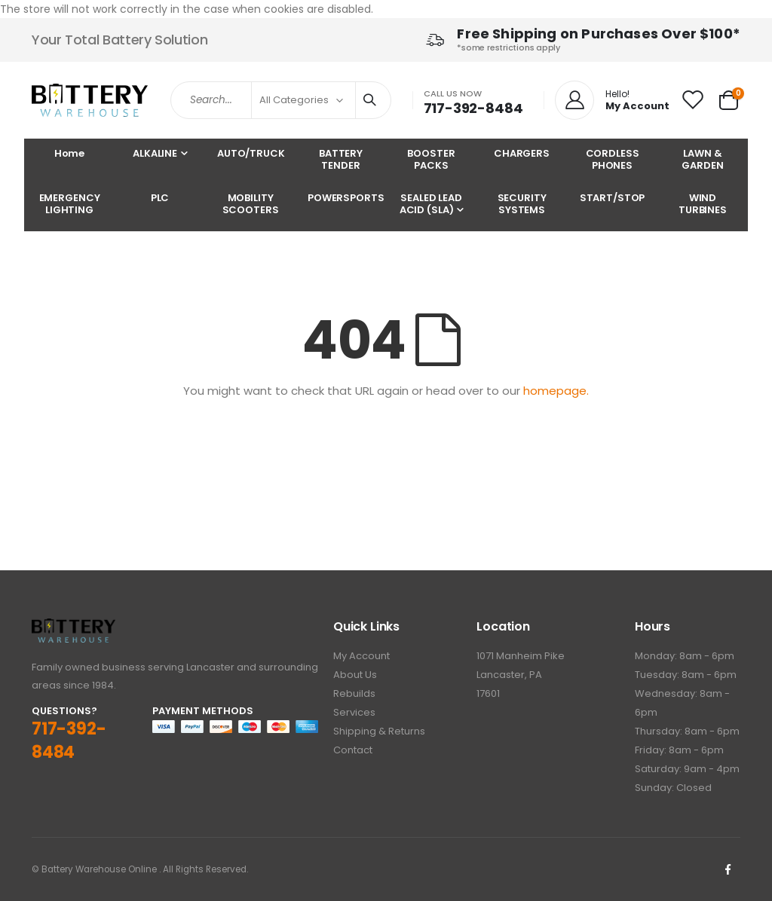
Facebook (727, 869)
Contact (352, 750)
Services (354, 712)
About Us (355, 674)
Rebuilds (354, 693)
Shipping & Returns (379, 731)
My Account (361, 656)
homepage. (556, 391)
